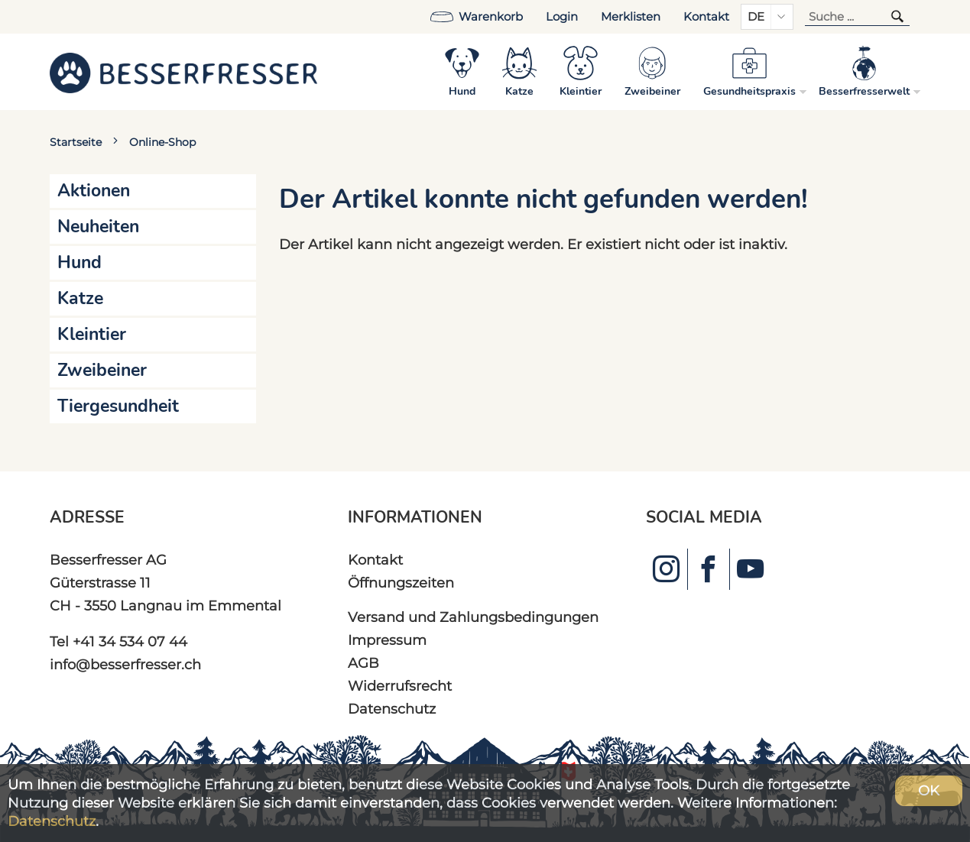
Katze (80, 298)
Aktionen (93, 190)
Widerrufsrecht (400, 686)
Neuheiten (98, 226)
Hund (79, 262)
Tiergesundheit (118, 406)
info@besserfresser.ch (125, 664)
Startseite (76, 142)
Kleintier (91, 334)
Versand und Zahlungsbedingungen (473, 617)
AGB (363, 663)
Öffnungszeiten (401, 583)
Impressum (387, 640)
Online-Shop (162, 142)
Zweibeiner (102, 370)
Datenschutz (392, 709)
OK (928, 790)
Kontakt (706, 17)
